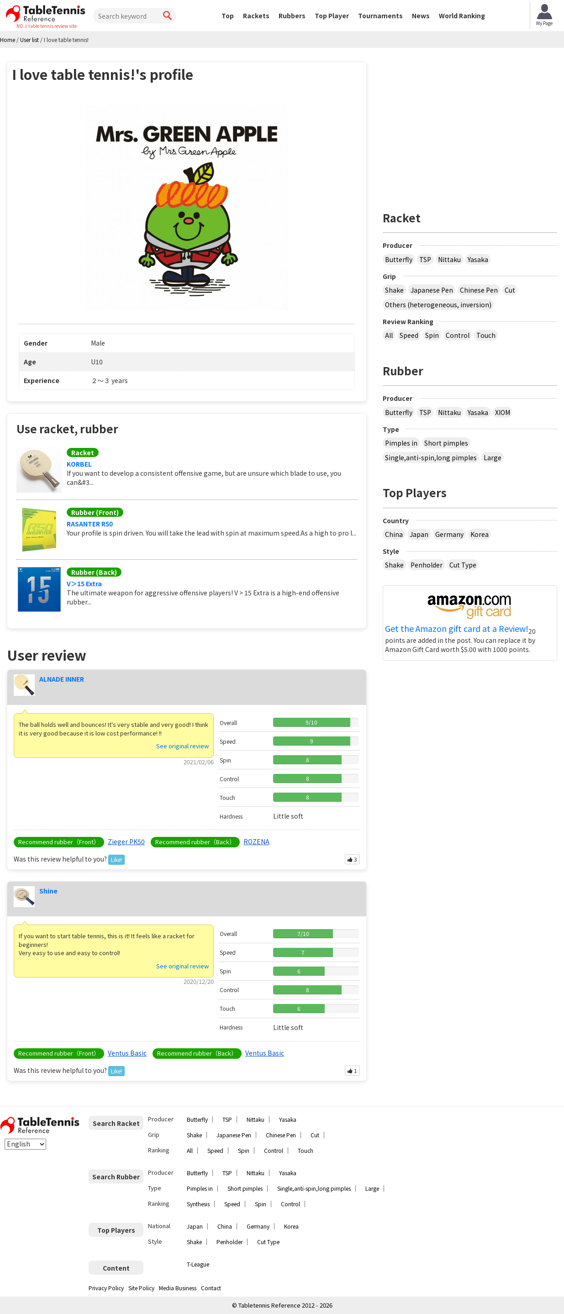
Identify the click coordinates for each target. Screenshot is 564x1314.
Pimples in (401, 442)
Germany (449, 534)
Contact (211, 1288)
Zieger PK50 (126, 841)
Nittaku (449, 259)
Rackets (256, 15)
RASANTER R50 (90, 523)
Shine (48, 890)
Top (227, 15)
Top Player (332, 15)
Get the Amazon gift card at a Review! (456, 628)
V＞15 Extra (84, 583)
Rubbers (292, 15)
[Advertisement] (470, 125)
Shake (394, 289)
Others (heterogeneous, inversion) (438, 304)
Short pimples (446, 442)
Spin (432, 335)
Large (492, 457)
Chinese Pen (479, 289)
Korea (479, 534)
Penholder (427, 564)
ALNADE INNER (61, 678)
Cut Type (462, 564)
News (421, 15)
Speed (409, 335)
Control (457, 335)
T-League (198, 1264)
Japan (419, 534)
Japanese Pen (432, 289)
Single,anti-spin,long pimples (431, 457)
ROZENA (256, 841)
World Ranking (462, 15)
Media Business (177, 1288)
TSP (425, 259)
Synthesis (198, 1204)
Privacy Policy (106, 1288)
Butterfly (398, 259)
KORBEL (79, 463)
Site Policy (141, 1288)
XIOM (502, 412)
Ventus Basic (127, 1052)
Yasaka (478, 259)
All (389, 335)
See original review (182, 745)
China (394, 534)
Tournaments (380, 15)
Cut (510, 289)
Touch (485, 335)
